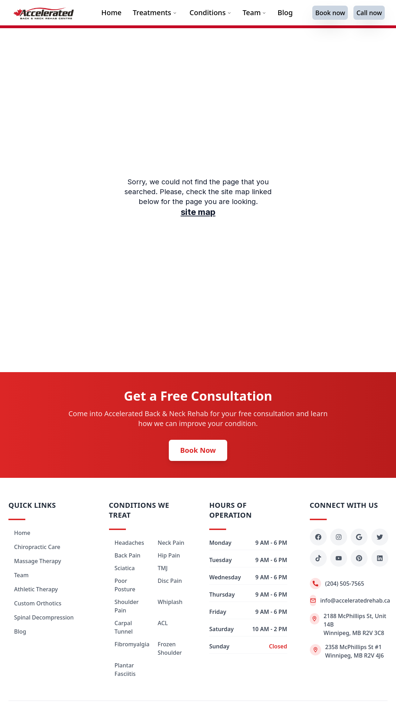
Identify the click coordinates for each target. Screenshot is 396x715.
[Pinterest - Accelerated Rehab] (359, 558)
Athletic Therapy (36, 589)
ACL (163, 623)
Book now (330, 12)
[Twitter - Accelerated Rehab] (379, 537)
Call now (369, 12)
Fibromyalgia (129, 644)
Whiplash (170, 602)
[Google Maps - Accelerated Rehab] (359, 537)
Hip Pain (169, 555)
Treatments (155, 12)
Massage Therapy (37, 561)
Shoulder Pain (127, 606)
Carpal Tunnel (124, 627)
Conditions (208, 12)
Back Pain (128, 555)
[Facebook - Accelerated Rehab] (318, 537)
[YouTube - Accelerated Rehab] (338, 558)
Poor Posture (125, 585)
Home (22, 533)
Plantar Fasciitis (125, 669)
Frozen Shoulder (170, 648)
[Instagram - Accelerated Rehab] (338, 537)
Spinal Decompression (44, 617)
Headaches (129, 543)
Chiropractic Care (37, 547)
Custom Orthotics (38, 603)
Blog (20, 631)
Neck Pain (171, 543)
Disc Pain (170, 581)
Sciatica (125, 568)
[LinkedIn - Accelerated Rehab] (379, 558)
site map (198, 212)
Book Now (198, 450)
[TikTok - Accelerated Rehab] (318, 558)
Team (255, 12)
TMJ (162, 568)
